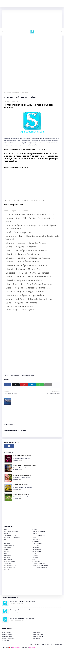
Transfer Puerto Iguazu (10, 535)
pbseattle (35, 557)
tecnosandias (7, 555)
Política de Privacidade (8, 638)
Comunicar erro (6, 640)
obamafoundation (37, 561)
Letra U (13, 92)
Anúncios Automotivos (38, 563)
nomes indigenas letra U (28, 375)
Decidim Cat (35, 547)
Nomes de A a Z (36, 632)
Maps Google (7, 533)
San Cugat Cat (7, 547)
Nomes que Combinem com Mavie (21, 610)
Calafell (6, 549)
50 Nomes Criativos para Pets (21, 494)
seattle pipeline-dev (9, 561)
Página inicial (7, 92)
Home (31, 644)
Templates (32, 647)
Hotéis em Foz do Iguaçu (10, 565)
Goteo (5, 553)
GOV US (5, 529)
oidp (33, 559)
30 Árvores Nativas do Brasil (21, 485)
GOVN (5, 539)
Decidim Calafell (36, 549)
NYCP (5, 541)
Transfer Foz (35, 545)
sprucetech (7, 551)
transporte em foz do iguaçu (40, 565)
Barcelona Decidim (9, 545)
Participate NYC (36, 539)
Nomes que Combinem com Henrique (22, 601)
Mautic (34, 553)
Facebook (37, 644)
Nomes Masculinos (37, 634)
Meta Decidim (7, 557)
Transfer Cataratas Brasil (39, 535)
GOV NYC (34, 529)
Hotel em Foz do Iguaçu (38, 531)
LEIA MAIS (20, 460)
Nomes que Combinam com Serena (22, 618)
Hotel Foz (34, 533)
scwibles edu (7, 563)
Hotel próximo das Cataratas (11, 531)
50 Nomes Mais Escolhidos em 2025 (22, 475)
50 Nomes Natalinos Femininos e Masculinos (24, 465)
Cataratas (6, 569)
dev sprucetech (36, 551)
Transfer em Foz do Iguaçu (39, 567)
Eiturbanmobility (37, 543)
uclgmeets (35, 555)
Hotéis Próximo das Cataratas (12, 537)
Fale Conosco (45, 644)
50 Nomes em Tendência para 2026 (22, 456)
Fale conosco (36, 638)
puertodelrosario (8, 559)
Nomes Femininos (7, 634)
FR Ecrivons (7, 543)
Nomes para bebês (7, 636)
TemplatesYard (16, 647)
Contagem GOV (36, 541)
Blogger (34, 537)
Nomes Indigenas (15, 375)
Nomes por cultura (37, 636)
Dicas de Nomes (6, 632)
